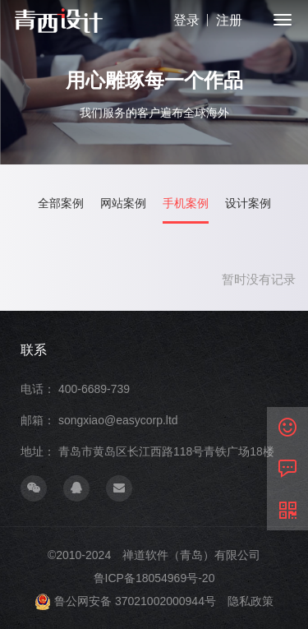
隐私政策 (251, 601)
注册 (229, 20)
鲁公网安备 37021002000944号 (135, 601)
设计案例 (248, 203)
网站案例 (123, 203)
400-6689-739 (94, 388)
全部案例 (61, 203)
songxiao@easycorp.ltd (118, 420)
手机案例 (186, 203)
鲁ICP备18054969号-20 (154, 578)
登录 (186, 20)
